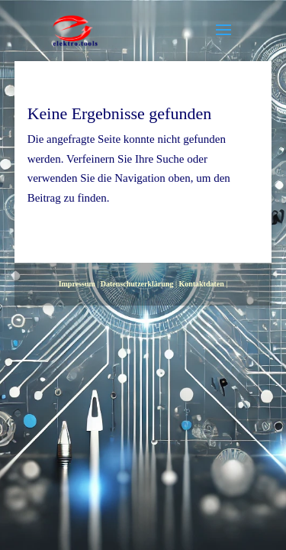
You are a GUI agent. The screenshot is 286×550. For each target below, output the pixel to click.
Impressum (77, 284)
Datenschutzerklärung (137, 284)
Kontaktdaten (200, 284)
